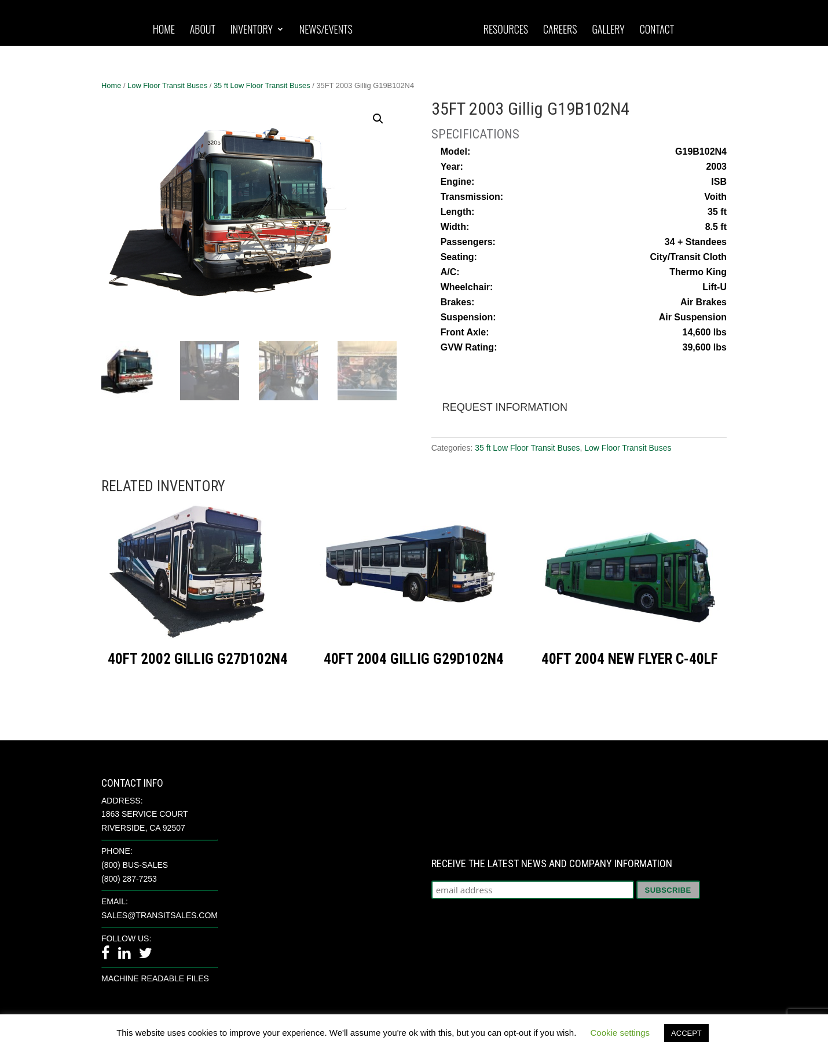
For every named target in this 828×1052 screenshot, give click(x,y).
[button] (378, 118)
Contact (657, 30)
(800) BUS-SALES (134, 865)
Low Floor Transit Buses (167, 85)
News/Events (326, 30)
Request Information (504, 407)
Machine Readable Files (155, 978)
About (202, 30)
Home (164, 30)
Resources (505, 30)
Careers (560, 30)
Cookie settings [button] (620, 1033)
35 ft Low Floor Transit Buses (262, 85)
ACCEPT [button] (686, 1033)
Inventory (251, 30)
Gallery (608, 30)
